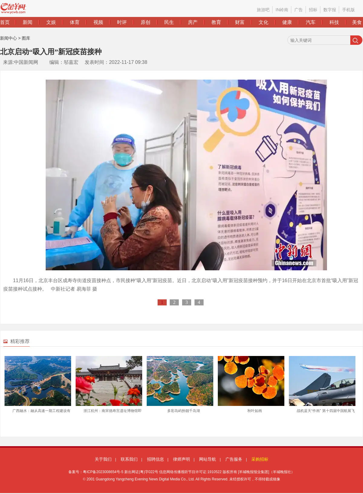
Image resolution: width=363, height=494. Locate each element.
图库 (26, 38)
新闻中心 (8, 38)
